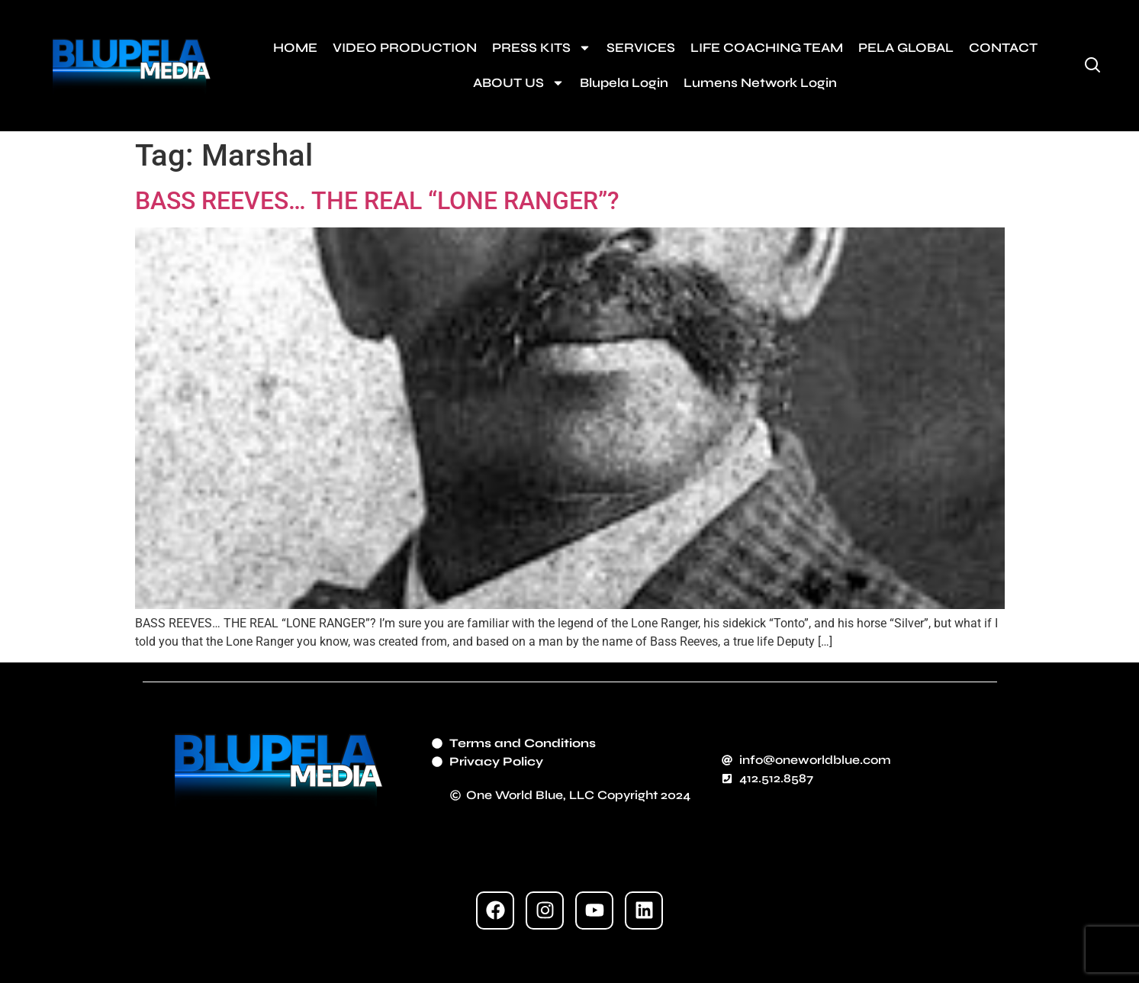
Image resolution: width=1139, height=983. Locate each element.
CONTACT (1003, 48)
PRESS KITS (541, 48)
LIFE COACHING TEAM (766, 48)
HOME (295, 48)
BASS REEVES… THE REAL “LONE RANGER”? (377, 200)
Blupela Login (624, 83)
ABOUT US (519, 83)
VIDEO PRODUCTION (405, 48)
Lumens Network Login (760, 83)
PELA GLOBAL (906, 48)
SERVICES (641, 48)
